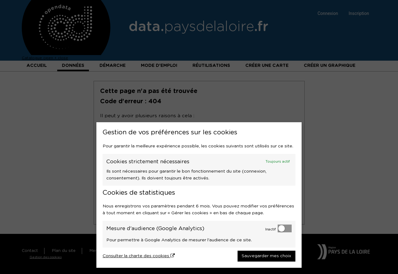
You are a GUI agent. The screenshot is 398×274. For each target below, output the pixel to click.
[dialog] (199, 195)
